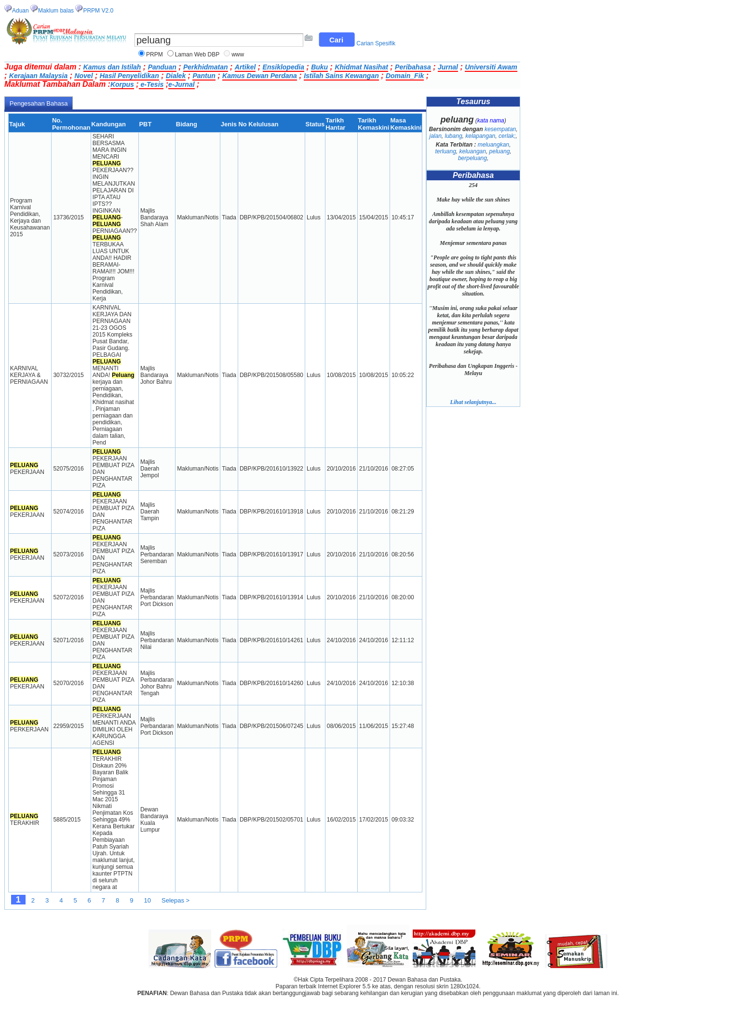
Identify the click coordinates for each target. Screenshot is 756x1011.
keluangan (472, 151)
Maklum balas (56, 10)
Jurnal (448, 67)
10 (147, 900)
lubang (453, 136)
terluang (445, 151)
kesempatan (500, 129)
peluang (499, 151)
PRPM (154, 54)
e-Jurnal (181, 84)
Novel (83, 76)
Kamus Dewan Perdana (259, 76)
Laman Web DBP (197, 54)
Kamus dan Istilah (112, 67)
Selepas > (175, 900)
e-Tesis (151, 84)
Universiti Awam (491, 67)
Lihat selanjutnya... (473, 402)
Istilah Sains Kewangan (341, 76)
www (237, 54)
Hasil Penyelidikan (129, 76)
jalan (435, 136)
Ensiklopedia (283, 67)
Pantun (203, 76)
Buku (319, 67)
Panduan (162, 67)
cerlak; (507, 136)
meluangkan (493, 144)
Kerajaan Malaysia (38, 76)
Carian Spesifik (375, 43)
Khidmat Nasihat (361, 67)
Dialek (176, 76)
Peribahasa (413, 67)
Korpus (122, 84)
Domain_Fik (405, 76)
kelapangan (480, 136)
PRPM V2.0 (98, 10)
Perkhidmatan (205, 67)
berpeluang (472, 158)
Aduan (20, 10)
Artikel (245, 67)
